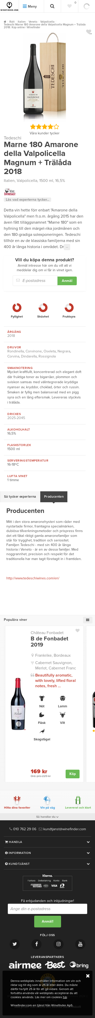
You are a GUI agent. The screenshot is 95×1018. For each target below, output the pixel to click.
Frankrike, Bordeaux (53, 655)
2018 (11, 336)
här (65, 997)
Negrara (64, 351)
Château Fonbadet (47, 633)
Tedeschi (12, 138)
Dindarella (29, 356)
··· (67, 247)
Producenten (54, 497)
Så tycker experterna (20, 497)
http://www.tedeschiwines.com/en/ (32, 578)
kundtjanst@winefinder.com (62, 829)
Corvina (13, 356)
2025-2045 (16, 418)
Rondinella (15, 351)
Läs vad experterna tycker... (27, 199)
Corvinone (34, 351)
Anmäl (67, 281)
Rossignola (47, 356)
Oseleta (50, 351)
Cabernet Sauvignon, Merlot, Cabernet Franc (55, 665)
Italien (9, 180)
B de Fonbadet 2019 (49, 642)
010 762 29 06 (22, 829)
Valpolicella (27, 180)
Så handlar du (47, 817)
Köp (72, 774)
